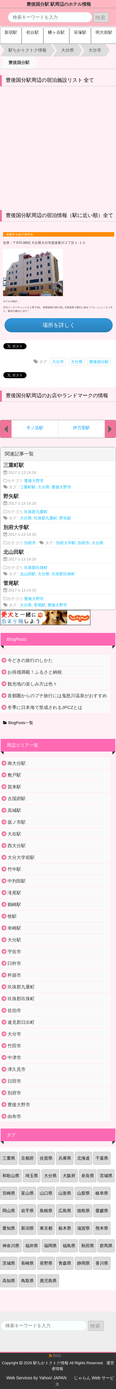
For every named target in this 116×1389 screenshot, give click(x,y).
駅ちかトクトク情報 (50, 1363)
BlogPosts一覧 (18, 723)
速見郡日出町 (21, 1022)
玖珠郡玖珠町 (36, 568)
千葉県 (102, 1158)
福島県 (69, 1245)
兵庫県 (64, 1158)
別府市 (30, 543)
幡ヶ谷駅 (56, 32)
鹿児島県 (48, 1280)
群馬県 (106, 1245)
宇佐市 (14, 951)
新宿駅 (11, 32)
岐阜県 (102, 1193)
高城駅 (14, 810)
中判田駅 (17, 880)
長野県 (46, 1263)
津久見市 (17, 1069)
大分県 (77, 362)
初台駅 (32, 32)
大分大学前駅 (21, 857)
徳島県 (83, 1210)
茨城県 (8, 1263)
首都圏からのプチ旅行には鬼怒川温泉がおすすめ (57, 695)
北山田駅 (28, 574)
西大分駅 (17, 845)
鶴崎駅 (14, 904)
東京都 (46, 1228)
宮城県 (106, 1175)
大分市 (58, 362)
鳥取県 (27, 1280)
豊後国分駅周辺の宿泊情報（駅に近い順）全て (59, 215)
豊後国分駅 (99, 362)
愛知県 (8, 1228)
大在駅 (14, 833)
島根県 (46, 1210)
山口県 (46, 1193)
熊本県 (102, 1228)
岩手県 (27, 1210)
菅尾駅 (39, 605)
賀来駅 (14, 786)
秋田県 (87, 1245)
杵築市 (14, 975)
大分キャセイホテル (19, 234)
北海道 (83, 1158)
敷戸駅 (14, 775)
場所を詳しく (58, 325)
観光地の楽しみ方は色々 (32, 683)
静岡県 (83, 1263)
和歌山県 (10, 1175)
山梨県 (83, 1193)
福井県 (31, 1245)
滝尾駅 (14, 892)
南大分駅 (17, 763)
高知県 (8, 1280)
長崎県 (27, 1263)
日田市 (14, 1081)
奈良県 (87, 1175)
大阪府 (69, 1175)
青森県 (64, 1263)
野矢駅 (65, 518)
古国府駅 (17, 798)
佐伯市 (14, 1010)
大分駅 (14, 939)
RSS (55, 1356)
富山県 (27, 1193)
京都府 (27, 1158)
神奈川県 (10, 1245)
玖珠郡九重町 (36, 512)
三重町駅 (28, 487)
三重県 (8, 1158)
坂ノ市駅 (17, 822)
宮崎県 (8, 1193)
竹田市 (14, 1045)
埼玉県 (31, 1175)
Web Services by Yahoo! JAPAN (36, 1377)
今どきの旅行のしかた (30, 660)
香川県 (102, 1263)
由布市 (14, 1116)
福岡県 (50, 1245)
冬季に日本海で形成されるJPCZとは (45, 707)
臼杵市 (14, 963)
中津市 (14, 1057)
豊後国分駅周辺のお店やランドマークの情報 (57, 395)
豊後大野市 (34, 481)
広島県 (64, 1210)
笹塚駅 (80, 32)
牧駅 (12, 916)
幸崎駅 (14, 928)
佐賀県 (46, 1158)
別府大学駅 (66, 543)
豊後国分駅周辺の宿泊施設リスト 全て (50, 80)
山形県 (64, 1193)
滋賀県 (83, 1228)
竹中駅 (14, 869)
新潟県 (27, 1228)
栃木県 (64, 1228)
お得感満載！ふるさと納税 (35, 672)
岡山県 (8, 1210)
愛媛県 (102, 1210)
